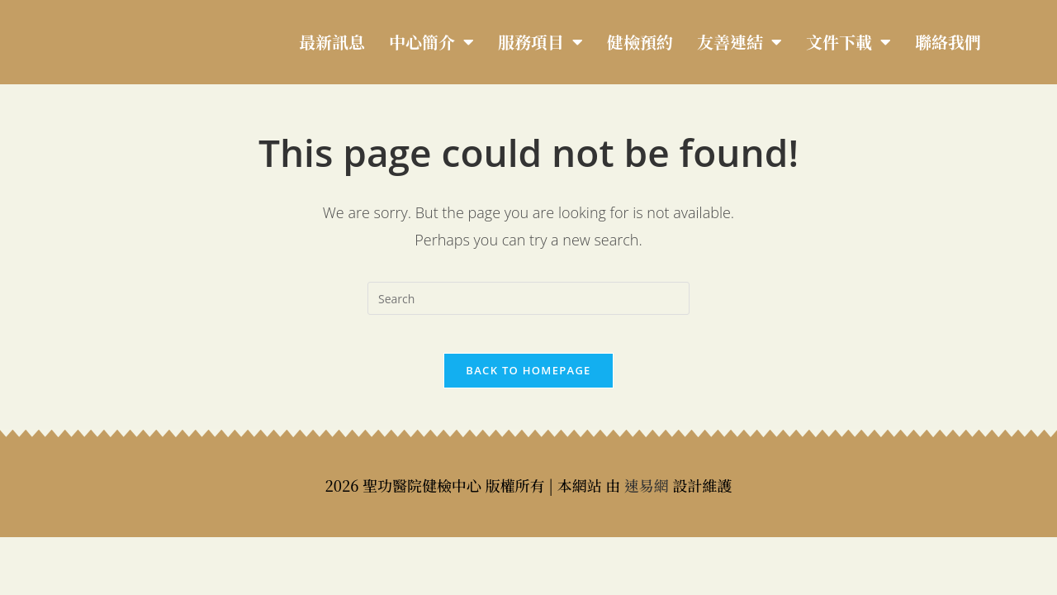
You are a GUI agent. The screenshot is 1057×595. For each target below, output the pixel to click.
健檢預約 (640, 42)
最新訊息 (332, 42)
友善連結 (739, 42)
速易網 (646, 496)
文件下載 (848, 42)
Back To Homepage (528, 381)
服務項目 (540, 42)
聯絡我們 (948, 42)
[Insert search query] (528, 298)
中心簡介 (431, 42)
